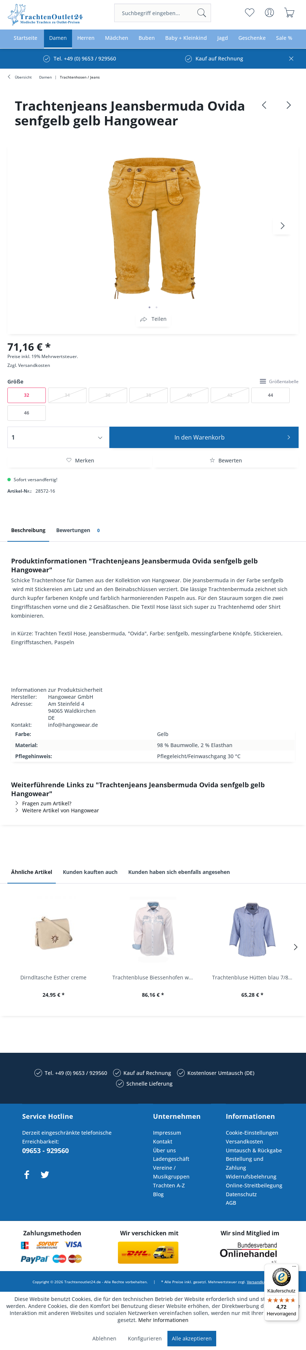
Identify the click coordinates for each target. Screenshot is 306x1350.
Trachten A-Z (169, 1185)
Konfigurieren (145, 1338)
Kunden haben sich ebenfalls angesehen (179, 871)
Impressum (167, 1132)
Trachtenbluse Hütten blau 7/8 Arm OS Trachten (254, 977)
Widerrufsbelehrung (251, 1176)
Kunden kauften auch (90, 871)
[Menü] (294, 1268)
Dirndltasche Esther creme (53, 977)
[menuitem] (162, 13)
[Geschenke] (252, 38)
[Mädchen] (116, 38)
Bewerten (226, 460)
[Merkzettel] (249, 12)
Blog (158, 1194)
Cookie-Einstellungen (252, 1132)
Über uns (164, 1150)
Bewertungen (79, 530)
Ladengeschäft (171, 1158)
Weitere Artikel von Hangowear (55, 810)
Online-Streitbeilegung (254, 1185)
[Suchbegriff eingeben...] (162, 13)
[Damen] (58, 38)
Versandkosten (34, 365)
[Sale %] (284, 38)
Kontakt (162, 1141)
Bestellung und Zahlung (245, 1163)
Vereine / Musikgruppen (171, 1172)
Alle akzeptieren (192, 1338)
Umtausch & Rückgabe (254, 1150)
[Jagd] (222, 38)
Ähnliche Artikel (31, 871)
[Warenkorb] (289, 12)
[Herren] (86, 38)
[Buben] (146, 38)
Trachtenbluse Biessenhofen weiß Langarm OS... (154, 977)
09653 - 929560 (45, 1150)
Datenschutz (241, 1194)
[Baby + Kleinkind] (186, 38)
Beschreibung (28, 530)
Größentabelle (279, 381)
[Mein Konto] (269, 12)
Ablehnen (104, 1338)
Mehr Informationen (163, 1319)
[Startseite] (25, 38)
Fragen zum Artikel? (41, 803)
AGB (231, 1202)
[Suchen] (202, 13)
